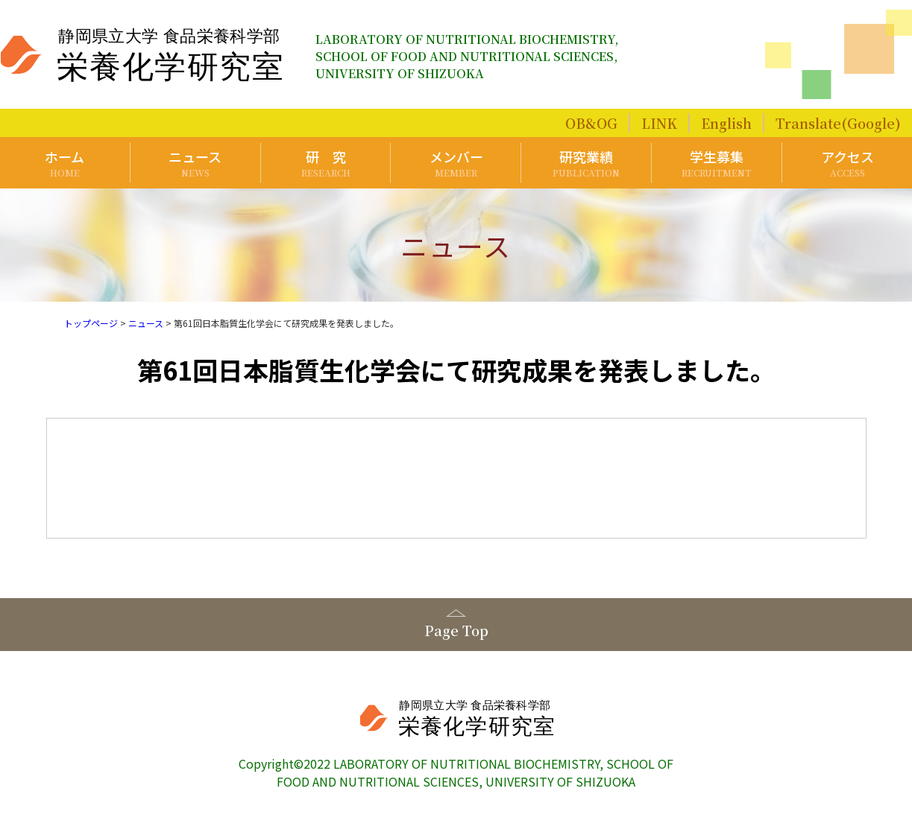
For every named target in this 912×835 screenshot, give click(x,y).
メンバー (456, 163)
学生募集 (717, 163)
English (726, 123)
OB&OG (591, 123)
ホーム (65, 163)
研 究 (326, 163)
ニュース (195, 163)
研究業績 (587, 163)
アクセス (847, 163)
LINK (659, 123)
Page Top (456, 630)
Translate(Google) (838, 123)
